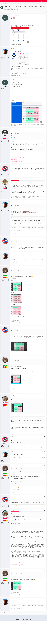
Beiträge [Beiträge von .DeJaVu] (2, 58)
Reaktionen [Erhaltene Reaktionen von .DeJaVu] (2, 57)
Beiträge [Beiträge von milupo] (2, 191)
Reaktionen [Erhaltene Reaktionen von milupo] (2, 190)
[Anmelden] (43, 1)
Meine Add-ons (19, 322)
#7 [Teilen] (44, 201)
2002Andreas (20, 390)
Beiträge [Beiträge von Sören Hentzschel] (2, 523)
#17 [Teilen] (44, 496)
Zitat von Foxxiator (16, 217)
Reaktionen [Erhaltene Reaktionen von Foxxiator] (2, 174)
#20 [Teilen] (44, 599)
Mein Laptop (13, 322)
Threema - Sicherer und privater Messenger (19, 157)
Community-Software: (23, 619)
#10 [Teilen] (44, 267)
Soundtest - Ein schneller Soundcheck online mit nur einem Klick (22, 54)
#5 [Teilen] (44, 165)
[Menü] (46, 1)
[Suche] (41, 1)
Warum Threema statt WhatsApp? (17, 161)
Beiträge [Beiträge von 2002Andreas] (2, 280)
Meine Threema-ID (14, 159)
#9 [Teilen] (44, 253)
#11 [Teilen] (44, 327)
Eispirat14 (7, 9)
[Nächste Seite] (4, 12)
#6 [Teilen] (44, 179)
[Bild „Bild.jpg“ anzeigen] (19, 347)
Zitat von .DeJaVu (16, 241)
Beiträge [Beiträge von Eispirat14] (2, 23)
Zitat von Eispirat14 (16, 133)
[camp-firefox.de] (1, 1)
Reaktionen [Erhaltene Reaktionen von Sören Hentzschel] (2, 407)
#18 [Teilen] (44, 510)
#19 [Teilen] (44, 570)
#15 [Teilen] (44, 451)
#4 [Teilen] (44, 129)
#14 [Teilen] (44, 436)
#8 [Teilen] (44, 238)
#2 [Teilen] (44, 48)
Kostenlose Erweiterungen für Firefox (17, 564)
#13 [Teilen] (44, 395)
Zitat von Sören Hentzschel (17, 468)
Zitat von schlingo (16, 182)
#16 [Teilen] (44, 465)
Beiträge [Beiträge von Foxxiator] (2, 175)
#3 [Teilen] (44, 79)
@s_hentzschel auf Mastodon (17, 432)
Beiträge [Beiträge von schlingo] (2, 141)
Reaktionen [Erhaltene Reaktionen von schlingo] (2, 140)
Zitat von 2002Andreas (17, 330)
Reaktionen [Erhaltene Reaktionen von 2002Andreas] (2, 279)
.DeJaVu (20, 232)
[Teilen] (46, 11)
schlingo (13, 190)
